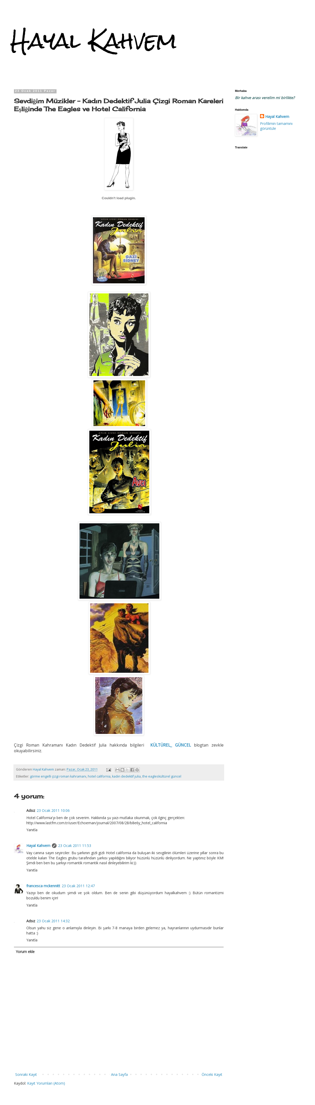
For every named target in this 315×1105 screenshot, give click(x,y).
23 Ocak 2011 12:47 (78, 885)
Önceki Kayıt (212, 1074)
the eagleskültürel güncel (161, 776)
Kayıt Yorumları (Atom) (46, 1083)
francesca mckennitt (43, 885)
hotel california (99, 776)
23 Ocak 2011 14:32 (53, 920)
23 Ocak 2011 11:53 (74, 845)
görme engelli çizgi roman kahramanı (58, 776)
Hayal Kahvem (93, 40)
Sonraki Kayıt (26, 1074)
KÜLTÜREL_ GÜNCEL (170, 745)
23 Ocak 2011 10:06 (53, 810)
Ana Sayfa (119, 1074)
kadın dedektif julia (126, 776)
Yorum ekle (25, 951)
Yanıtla (31, 829)
